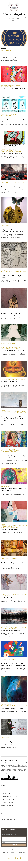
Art (12, 149)
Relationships (9, 454)
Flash (17, 226)
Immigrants (18, 411)
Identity (6, 85)
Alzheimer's (9, 450)
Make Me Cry (8, 449)
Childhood (6, 116)
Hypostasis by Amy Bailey (9, 530)
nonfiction (16, 51)
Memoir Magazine (14, 14)
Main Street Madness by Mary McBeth (13, 350)
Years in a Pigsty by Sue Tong (10, 187)
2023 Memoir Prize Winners (7, 808)
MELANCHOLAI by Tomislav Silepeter (13, 88)
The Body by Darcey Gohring (10, 313)
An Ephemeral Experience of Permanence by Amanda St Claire (12, 231)
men (9, 593)
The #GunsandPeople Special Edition (9, 796)
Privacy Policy (9, 858)
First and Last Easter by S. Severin (12, 709)
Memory (11, 51)
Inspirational (8, 151)
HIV (12, 705)
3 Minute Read (4, 149)
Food (9, 411)
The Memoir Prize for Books (14, 53)
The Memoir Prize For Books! (10, 55)
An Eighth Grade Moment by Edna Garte (12, 277)
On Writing (7, 413)
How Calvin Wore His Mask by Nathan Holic (13, 121)
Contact (8, 852)
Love (13, 85)
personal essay (15, 347)
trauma (16, 348)
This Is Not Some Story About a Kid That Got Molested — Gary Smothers (13, 665)
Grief (20, 226)
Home (2, 787)
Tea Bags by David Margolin (10, 381)
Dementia (3, 449)
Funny (15, 116)
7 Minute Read (8, 558)
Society (12, 348)
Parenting (14, 118)
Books (2, 50)
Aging (9, 149)
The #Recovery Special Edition (7, 799)
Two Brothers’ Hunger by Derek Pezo (13, 563)
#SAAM (14, 594)
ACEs (5, 183)
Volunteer (13, 852)
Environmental (18, 271)
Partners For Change (20, 852)
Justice (6, 272)
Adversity (6, 115)
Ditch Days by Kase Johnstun (10, 631)
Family (11, 116)
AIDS (5, 705)
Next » (3, 753)
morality (22, 183)
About (4, 852)
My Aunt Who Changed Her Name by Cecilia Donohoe (13, 457)
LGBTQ (22, 705)
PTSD (8, 527)
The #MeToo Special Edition (7, 793)
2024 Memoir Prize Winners (7, 805)
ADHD (11, 114)
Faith (11, 738)
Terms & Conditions (17, 858)
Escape (6, 525)
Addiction (7, 226)
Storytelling (19, 151)
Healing (3, 114)
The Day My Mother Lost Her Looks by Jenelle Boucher (13, 489)
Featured (6, 150)
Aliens (5, 411)
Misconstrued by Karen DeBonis (11, 742)
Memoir (6, 51)
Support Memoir (4, 813)
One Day (7, 114)
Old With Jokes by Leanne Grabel (11, 154)
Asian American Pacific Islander (12, 182)
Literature (20, 344)
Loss (10, 85)
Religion (8, 348)
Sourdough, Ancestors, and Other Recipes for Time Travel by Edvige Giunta (12, 418)
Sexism (18, 594)
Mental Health (16, 452)
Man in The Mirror (9, 311)
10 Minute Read (4, 343)
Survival (11, 86)
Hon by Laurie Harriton (8, 597)
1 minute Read (4, 379)
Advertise (14, 854)
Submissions (3, 811)
